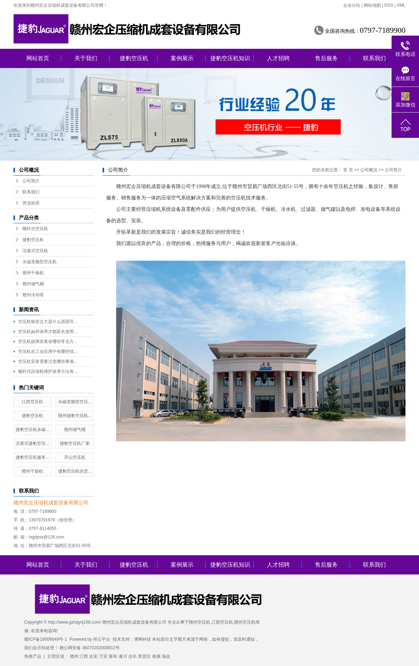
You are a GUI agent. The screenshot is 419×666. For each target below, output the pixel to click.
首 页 (348, 169)
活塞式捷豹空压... (32, 443)
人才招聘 (278, 58)
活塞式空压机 (35, 250)
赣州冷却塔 (33, 294)
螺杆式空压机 (35, 228)
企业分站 (351, 5)
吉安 (93, 656)
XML (401, 5)
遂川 (123, 656)
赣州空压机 (199, 622)
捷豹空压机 (134, 58)
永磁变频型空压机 (39, 261)
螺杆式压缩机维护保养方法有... (47, 371)
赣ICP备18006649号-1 (45, 639)
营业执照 (31, 203)
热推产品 (32, 656)
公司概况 (368, 169)
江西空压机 (32, 401)
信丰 (132, 656)
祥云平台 (101, 639)
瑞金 (166, 656)
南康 (156, 656)
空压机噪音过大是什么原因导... (47, 321)
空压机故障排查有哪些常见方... (47, 341)
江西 (83, 656)
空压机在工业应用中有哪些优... (47, 351)
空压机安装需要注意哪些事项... (47, 361)
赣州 (74, 656)
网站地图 (372, 5)
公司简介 (31, 180)
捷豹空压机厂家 (75, 443)
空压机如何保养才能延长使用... (47, 331)
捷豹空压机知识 (230, 58)
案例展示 (182, 58)
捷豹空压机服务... (32, 457)
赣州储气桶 (33, 283)
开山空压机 (75, 457)
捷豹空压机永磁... (32, 429)
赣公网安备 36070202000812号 (90, 647)
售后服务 (326, 58)
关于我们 (85, 58)
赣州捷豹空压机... (75, 415)
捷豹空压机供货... (75, 471)
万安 (103, 656)
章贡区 (144, 656)
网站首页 (37, 58)
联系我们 (374, 58)
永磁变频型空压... (75, 401)
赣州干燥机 (33, 272)
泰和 (113, 656)
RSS (388, 5)
